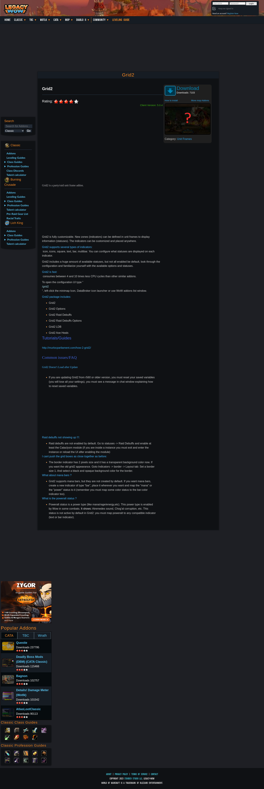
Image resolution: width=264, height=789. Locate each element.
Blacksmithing (16, 753)
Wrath (42, 635)
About (108, 774)
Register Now (232, 13)
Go (28, 130)
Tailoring (34, 760)
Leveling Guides (16, 157)
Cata (56, 20)
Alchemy (7, 753)
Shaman (25, 737)
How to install (171, 100)
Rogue (7, 737)
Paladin (7, 730)
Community (99, 20)
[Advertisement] (18, 305)
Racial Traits (14, 218)
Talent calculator (16, 174)
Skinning (25, 760)
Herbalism (7, 760)
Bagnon (21, 676)
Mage (16, 737)
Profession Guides (18, 166)
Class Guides (14, 161)
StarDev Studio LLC (133, 778)
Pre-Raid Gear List (17, 213)
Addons (11, 153)
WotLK (43, 20)
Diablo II (81, 20)
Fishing (43, 760)
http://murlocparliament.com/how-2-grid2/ (66, 347)
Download (188, 88)
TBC (31, 20)
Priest (25, 730)
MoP (67, 20)
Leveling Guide (121, 20)
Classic (18, 20)
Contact (154, 774)
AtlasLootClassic (28, 709)
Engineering (34, 753)
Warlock (43, 730)
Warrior (34, 730)
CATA (9, 635)
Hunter (34, 737)
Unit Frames (184, 139)
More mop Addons (200, 100)
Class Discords (15, 170)
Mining (16, 760)
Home (8, 20)
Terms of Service (139, 774)
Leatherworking (43, 753)
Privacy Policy (121, 774)
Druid (16, 730)
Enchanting (25, 753)
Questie (21, 642)
